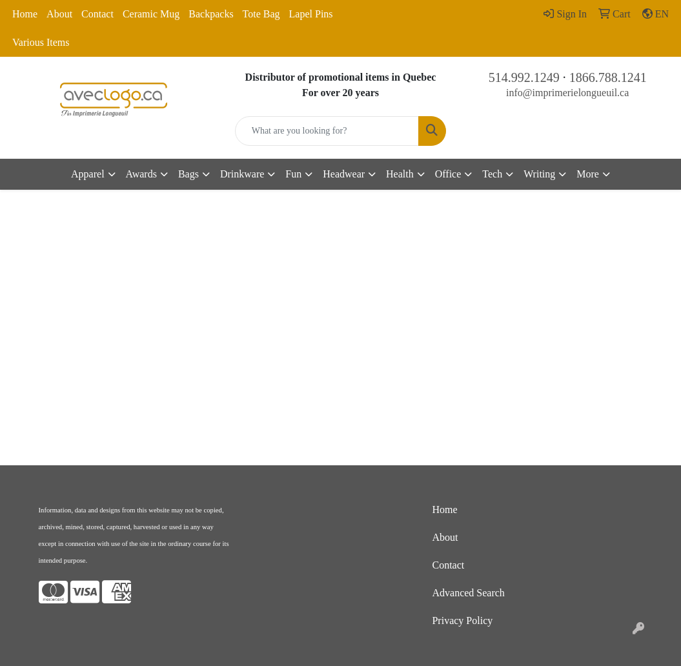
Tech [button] (492, 173)
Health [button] (400, 173)
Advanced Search (468, 592)
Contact (97, 13)
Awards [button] (141, 173)
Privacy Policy (462, 620)
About (59, 13)
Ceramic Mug (151, 13)
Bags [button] (188, 173)
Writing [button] (539, 173)
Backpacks (210, 13)
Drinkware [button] (242, 173)
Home (24, 13)
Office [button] (448, 173)
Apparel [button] (88, 173)
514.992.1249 (524, 77)
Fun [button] (293, 173)
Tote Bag (261, 13)
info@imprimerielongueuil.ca (567, 92)
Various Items (40, 42)
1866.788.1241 (608, 77)
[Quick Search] (327, 131)
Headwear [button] (344, 173)
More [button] (587, 173)
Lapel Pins (311, 13)
